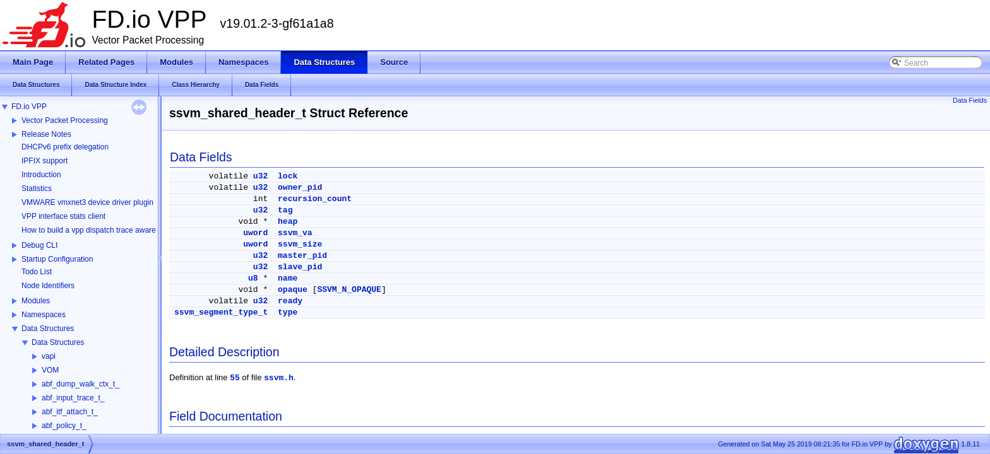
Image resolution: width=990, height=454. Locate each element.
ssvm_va (295, 233)
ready (290, 301)
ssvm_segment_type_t (221, 312)
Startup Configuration (57, 259)
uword (255, 233)
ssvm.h (279, 378)
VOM (50, 370)
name (287, 278)
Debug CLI (39, 245)
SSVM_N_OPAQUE (349, 289)
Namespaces (43, 314)
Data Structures (47, 328)
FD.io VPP (29, 106)
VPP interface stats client (63, 216)
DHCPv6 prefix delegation (65, 147)
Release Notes (46, 134)
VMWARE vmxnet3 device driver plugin (87, 202)
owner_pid (300, 187)
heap (287, 221)
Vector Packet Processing (64, 120)
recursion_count (315, 199)
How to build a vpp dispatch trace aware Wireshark (106, 230)
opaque (292, 289)
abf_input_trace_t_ (73, 397)
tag (285, 210)
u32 (260, 176)
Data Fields (970, 100)
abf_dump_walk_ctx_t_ (80, 384)
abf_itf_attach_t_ (70, 411)
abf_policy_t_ (64, 425)
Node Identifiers (48, 285)
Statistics (36, 188)
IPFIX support (44, 160)
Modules (35, 300)
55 (235, 378)
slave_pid (300, 267)
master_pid (302, 255)
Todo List (36, 271)
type (287, 312)
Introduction (41, 174)
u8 (253, 278)
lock (287, 176)
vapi (49, 356)
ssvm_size (300, 244)
